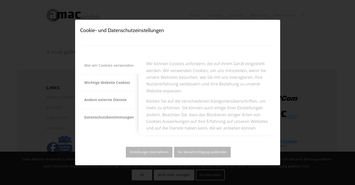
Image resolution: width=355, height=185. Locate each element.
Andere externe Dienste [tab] (105, 99)
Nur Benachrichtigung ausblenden (202, 152)
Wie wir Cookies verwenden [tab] (109, 65)
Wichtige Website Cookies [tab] (107, 82)
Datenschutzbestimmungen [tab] (109, 117)
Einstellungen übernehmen (149, 152)
